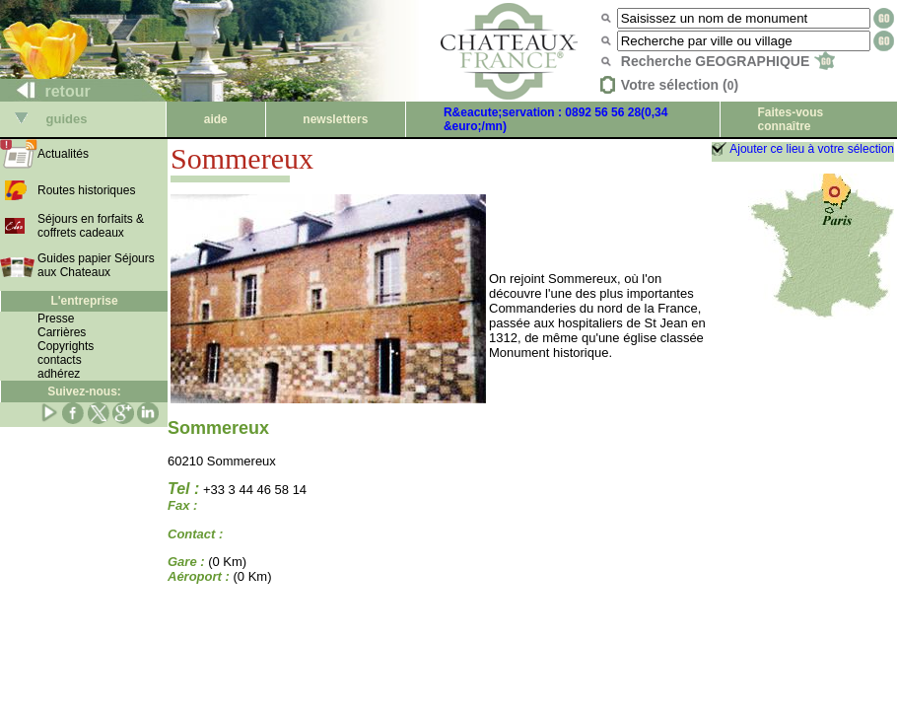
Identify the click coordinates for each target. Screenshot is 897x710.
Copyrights (65, 346)
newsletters (335, 119)
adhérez (58, 374)
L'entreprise (83, 301)
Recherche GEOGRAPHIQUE (728, 61)
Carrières (61, 332)
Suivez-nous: (84, 391)
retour (46, 91)
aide (216, 119)
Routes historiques (86, 190)
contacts (59, 360)
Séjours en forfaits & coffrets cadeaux (90, 226)
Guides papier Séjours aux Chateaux (96, 265)
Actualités (63, 154)
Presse (55, 318)
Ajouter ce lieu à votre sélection (811, 149)
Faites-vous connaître (790, 119)
